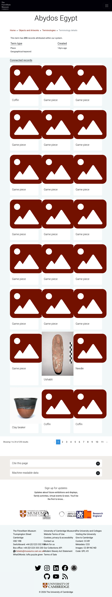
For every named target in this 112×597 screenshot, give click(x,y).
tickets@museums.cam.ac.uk (30, 551)
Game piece (51, 100)
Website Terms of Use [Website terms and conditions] (54, 534)
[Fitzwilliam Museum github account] (47, 576)
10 (97, 442)
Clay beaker (18, 427)
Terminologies (49, 30)
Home (13, 30)
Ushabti (48, 379)
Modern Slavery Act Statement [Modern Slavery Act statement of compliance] (58, 551)
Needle (80, 368)
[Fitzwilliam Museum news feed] (65, 576)
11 (102, 442)
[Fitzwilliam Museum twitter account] (38, 568)
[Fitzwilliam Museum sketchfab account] (74, 568)
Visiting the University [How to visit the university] (86, 534)
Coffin (15, 100)
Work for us (49, 544)
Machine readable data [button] (25, 472)
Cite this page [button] (20, 463)
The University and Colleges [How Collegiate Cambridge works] (89, 531)
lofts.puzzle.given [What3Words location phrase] (34, 554)
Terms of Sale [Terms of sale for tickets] (50, 554)
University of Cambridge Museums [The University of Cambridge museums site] (60, 531)
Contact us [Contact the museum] (49, 541)
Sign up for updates (56, 488)
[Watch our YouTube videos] (56, 576)
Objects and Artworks (29, 30)
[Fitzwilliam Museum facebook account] (56, 568)
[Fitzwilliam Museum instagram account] (47, 568)
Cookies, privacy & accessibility (58, 537)
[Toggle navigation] (106, 5)
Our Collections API (53, 548)
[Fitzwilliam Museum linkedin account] (65, 568)
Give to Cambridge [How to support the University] (84, 537)
